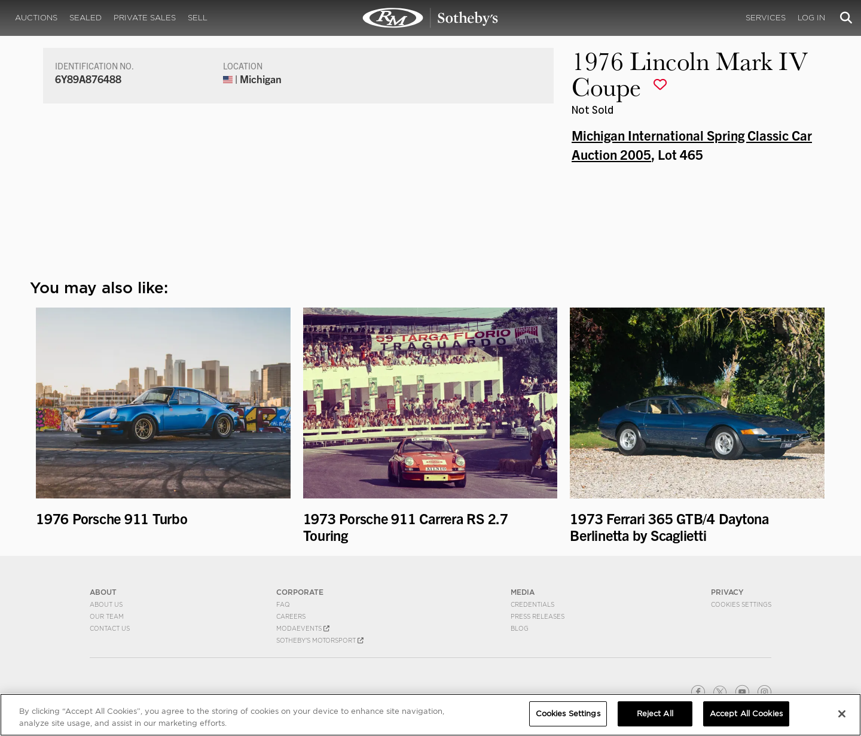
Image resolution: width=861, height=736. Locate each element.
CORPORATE (299, 592)
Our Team (107, 616)
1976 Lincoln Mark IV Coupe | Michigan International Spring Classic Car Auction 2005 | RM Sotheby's (430, 18)
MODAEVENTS (302, 628)
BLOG (520, 628)
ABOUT (103, 592)
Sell (197, 17)
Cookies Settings (741, 604)
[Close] (842, 714)
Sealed (85, 17)
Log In (811, 17)
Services (766, 17)
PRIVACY (727, 592)
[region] (430, 715)
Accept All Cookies (746, 713)
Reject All (655, 713)
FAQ (283, 604)
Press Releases (537, 616)
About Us (106, 604)
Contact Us (110, 628)
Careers (291, 616)
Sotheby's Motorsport (320, 640)
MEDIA (523, 592)
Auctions (36, 17)
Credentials (532, 604)
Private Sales (145, 17)
